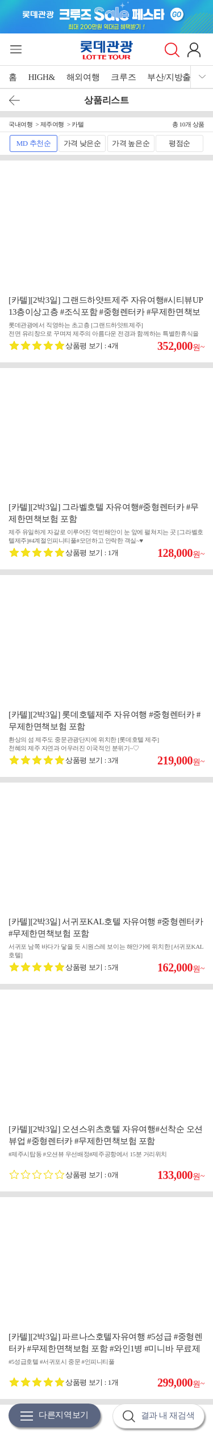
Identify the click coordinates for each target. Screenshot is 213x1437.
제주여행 (52, 124)
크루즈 (123, 77)
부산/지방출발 (173, 77)
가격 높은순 (130, 143)
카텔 (77, 124)
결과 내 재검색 (158, 1416)
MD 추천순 (33, 143)
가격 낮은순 (82, 143)
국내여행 (20, 124)
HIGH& (41, 77)
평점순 (179, 143)
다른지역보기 (54, 1416)
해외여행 (82, 77)
